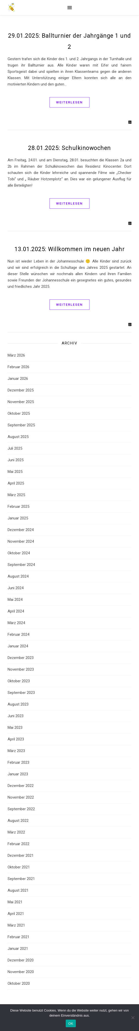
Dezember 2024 (21, 530)
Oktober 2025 (19, 413)
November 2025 (21, 402)
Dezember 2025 (21, 390)
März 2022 (16, 832)
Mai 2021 (15, 902)
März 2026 (16, 355)
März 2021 (16, 925)
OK (70, 1023)
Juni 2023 (16, 716)
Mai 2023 (15, 727)
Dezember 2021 (21, 855)
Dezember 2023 (21, 657)
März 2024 (16, 623)
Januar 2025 (18, 518)
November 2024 (21, 541)
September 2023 (21, 692)
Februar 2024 (18, 634)
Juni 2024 (16, 588)
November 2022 (21, 797)
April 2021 (16, 913)
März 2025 (16, 495)
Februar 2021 (18, 937)
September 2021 (21, 878)
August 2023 (18, 704)
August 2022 (18, 820)
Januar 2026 (18, 378)
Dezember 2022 (21, 785)
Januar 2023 (18, 774)
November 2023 (21, 669)
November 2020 (21, 972)
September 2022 (21, 809)
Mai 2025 (15, 471)
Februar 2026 (18, 367)
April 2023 (16, 739)
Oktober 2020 (19, 983)
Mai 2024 (15, 599)
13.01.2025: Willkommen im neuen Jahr (69, 249)
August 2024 (18, 576)
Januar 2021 (18, 948)
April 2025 (16, 483)
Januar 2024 (18, 646)
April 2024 (16, 611)
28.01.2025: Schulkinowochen (69, 148)
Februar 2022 (18, 844)
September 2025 (21, 425)
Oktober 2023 (19, 681)
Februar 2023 (18, 762)
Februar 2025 (18, 506)
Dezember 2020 (21, 960)
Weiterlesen (69, 102)
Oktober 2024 (19, 553)
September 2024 (21, 564)
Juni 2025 (16, 460)
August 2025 (18, 436)
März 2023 (16, 751)
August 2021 (18, 890)
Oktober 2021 (19, 867)
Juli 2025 (15, 448)
